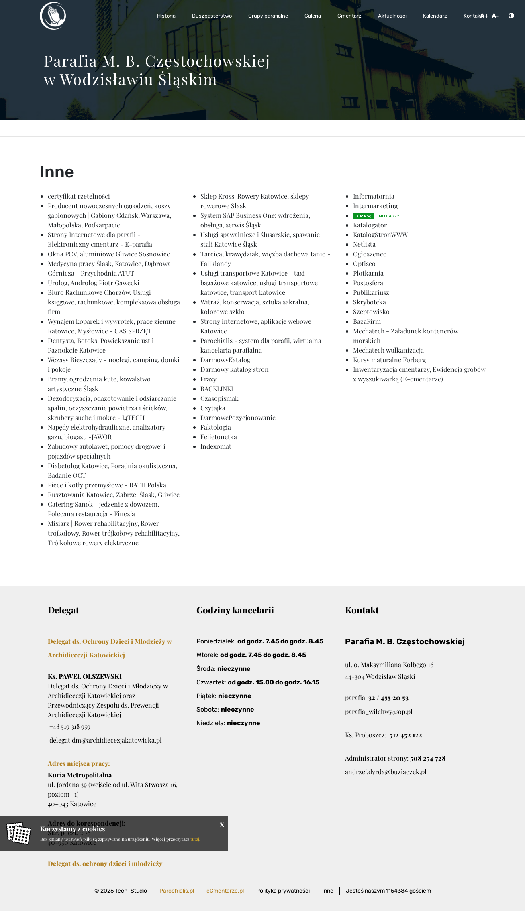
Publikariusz (371, 292)
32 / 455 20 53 (388, 697)
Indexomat (215, 446)
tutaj (194, 839)
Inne (327, 890)
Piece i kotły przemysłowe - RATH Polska (107, 485)
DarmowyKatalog (225, 359)
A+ (484, 16)
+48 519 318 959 (69, 726)
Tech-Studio (131, 890)
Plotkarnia (368, 273)
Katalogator (370, 225)
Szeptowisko (371, 311)
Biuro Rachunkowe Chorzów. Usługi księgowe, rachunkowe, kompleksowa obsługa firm (114, 302)
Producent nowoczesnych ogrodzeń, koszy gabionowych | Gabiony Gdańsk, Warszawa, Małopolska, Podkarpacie (109, 215)
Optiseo (364, 263)
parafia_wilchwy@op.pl (379, 711)
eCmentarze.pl (225, 890)
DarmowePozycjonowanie (238, 417)
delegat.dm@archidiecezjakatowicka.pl (105, 740)
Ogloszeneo (370, 254)
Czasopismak (219, 398)
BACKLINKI (216, 388)
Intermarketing (375, 205)
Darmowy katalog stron (234, 369)
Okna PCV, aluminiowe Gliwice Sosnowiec (109, 254)
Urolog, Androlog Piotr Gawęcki (93, 282)
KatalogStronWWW (380, 234)
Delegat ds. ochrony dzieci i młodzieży (105, 863)
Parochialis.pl (176, 890)
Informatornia (373, 196)
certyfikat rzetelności (79, 196)
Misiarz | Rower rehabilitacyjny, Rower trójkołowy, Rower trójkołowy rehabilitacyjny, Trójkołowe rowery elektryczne (114, 533)
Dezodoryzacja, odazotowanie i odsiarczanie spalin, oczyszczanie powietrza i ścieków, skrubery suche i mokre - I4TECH (112, 408)
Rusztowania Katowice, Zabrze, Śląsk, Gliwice (114, 494)
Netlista (364, 244)
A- (495, 16)
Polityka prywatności (283, 890)
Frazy (208, 379)
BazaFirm (367, 321)
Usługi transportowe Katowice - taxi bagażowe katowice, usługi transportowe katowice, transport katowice (259, 282)
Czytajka (212, 408)
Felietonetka (218, 436)
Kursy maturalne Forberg (389, 359)
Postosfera (368, 282)
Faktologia (215, 427)
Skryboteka (369, 302)
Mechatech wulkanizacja (388, 350)
